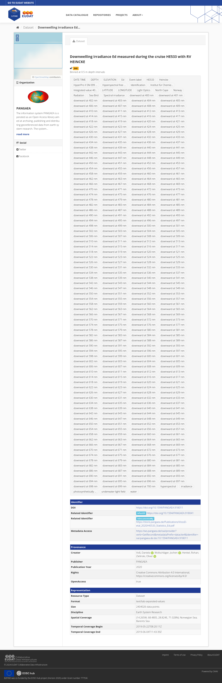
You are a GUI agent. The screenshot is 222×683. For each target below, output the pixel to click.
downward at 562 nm (85, 309)
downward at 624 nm (143, 387)
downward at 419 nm (114, 121)
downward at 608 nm (143, 366)
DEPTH (94, 79)
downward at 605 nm (172, 361)
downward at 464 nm (143, 178)
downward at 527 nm (114, 262)
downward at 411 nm (114, 111)
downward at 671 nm (114, 449)
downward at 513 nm (172, 241)
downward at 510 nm (85, 241)
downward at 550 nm (85, 293)
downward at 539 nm (114, 277)
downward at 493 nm (172, 215)
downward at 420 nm (143, 121)
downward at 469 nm (172, 184)
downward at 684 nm (143, 465)
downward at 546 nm (85, 288)
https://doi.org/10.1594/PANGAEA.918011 (159, 507)
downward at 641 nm (172, 408)
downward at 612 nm (143, 371)
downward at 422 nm (85, 126)
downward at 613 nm (172, 371)
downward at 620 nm (143, 382)
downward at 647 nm (114, 418)
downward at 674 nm (85, 455)
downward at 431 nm (114, 137)
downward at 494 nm (85, 220)
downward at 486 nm (85, 210)
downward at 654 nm (85, 429)
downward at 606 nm (85, 366)
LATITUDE (107, 90)
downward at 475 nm (114, 194)
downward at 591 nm (114, 345)
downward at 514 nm (85, 246)
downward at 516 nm (143, 246)
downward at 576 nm (143, 324)
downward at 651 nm (114, 423)
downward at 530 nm (85, 267)
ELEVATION (110, 79)
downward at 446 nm (85, 157)
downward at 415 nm (114, 116)
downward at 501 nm (172, 225)
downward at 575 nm (114, 324)
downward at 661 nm (172, 434)
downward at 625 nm (172, 387)
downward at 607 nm (114, 366)
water (134, 491)
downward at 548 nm (143, 288)
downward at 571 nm (114, 319)
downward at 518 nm (85, 251)
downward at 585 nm (172, 335)
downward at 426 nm (85, 131)
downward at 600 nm (143, 356)
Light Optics (143, 90)
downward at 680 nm (143, 460)
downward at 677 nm (172, 455)
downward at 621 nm (172, 382)
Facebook (22, 156)
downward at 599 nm (114, 356)
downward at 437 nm (172, 142)
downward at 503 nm (114, 231)
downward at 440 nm (143, 147)
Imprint (165, 654)
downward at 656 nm (143, 429)
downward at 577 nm (172, 324)
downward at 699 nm (114, 486)
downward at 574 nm (85, 324)
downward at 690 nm (85, 475)
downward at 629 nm (172, 392)
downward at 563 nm (114, 309)
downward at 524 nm (143, 257)
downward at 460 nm (143, 173)
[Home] (17, 27)
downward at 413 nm (172, 111)
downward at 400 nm (141, 95)
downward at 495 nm (114, 220)
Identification (138, 85)
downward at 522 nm (85, 257)
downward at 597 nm (172, 350)
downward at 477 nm (172, 194)
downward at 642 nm (85, 413)
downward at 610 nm (85, 371)
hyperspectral (168, 486)
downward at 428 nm (143, 131)
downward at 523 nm (114, 257)
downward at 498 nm (85, 225)
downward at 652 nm (143, 423)
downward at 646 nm (85, 418)
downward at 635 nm (114, 403)
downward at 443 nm (114, 152)
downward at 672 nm (143, 449)
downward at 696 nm (143, 481)
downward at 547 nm (114, 288)
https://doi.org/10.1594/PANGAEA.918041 (170, 513)
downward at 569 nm (172, 314)
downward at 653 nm (172, 423)
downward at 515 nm (114, 246)
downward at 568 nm (143, 314)
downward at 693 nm (172, 475)
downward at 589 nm (172, 340)
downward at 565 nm (172, 309)
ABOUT (138, 15)
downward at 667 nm (114, 444)
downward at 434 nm (85, 142)
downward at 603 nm (114, 361)
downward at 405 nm (172, 100)
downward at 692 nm (143, 475)
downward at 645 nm (172, 413)
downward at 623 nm (114, 387)
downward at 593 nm (172, 345)
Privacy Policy (196, 654)
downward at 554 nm (85, 298)
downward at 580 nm (143, 329)
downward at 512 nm (143, 241)
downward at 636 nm (143, 403)
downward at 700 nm (143, 486)
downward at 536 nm (143, 272)
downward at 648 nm (143, 418)
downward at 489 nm (172, 210)
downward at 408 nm (143, 105)
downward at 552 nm (143, 293)
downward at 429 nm (172, 131)
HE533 (150, 79)
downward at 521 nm (172, 251)
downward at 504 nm (143, 231)
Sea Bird (94, 95)
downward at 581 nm (172, 329)
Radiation (79, 95)
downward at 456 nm (143, 168)
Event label (135, 79)
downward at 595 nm (114, 350)
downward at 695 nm (114, 481)
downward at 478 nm (85, 199)
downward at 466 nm (85, 184)
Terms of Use (179, 654)
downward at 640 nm (143, 408)
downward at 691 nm (114, 475)
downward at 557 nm (172, 298)
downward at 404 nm (143, 100)
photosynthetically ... (85, 491)
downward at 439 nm (114, 147)
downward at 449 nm (172, 157)
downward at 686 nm (85, 470)
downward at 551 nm (114, 293)
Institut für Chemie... (161, 85)
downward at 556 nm (143, 298)
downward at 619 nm (114, 382)
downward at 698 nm (85, 486)
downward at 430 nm (85, 137)
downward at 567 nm (114, 314)
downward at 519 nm (114, 251)
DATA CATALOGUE (77, 15)
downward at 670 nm (85, 449)
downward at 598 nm (85, 356)
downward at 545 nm (172, 283)
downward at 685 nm (172, 465)
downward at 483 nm (114, 204)
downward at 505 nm (172, 231)
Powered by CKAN (210, 671)
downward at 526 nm (85, 262)
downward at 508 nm (143, 236)
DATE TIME (80, 79)
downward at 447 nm (114, 157)
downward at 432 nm (143, 137)
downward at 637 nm (172, 403)
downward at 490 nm (85, 215)
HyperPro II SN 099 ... (85, 85)
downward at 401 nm (171, 95)
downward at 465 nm (172, 178)
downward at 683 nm (114, 465)
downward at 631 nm (114, 397)
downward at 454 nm (85, 168)
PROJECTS (122, 15)
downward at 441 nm (172, 147)
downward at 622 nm (85, 387)
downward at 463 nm (114, 178)
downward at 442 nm (85, 152)
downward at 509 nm (172, 236)
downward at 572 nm (143, 319)
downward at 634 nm (85, 403)
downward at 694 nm (85, 481)
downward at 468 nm (143, 184)
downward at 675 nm (114, 455)
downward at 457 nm (172, 168)
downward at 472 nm (143, 189)
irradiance (186, 486)
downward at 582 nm (85, 335)
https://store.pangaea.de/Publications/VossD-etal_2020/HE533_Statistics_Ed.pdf (161, 523)
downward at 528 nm (143, 262)
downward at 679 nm (114, 460)
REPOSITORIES (102, 15)
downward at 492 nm (143, 215)
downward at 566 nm (85, 314)
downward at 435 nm (114, 142)
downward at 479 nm (114, 199)
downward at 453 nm (172, 163)
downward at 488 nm (143, 210)
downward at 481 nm (172, 199)
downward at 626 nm (85, 392)
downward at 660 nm (143, 434)
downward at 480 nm (143, 199)
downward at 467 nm (114, 184)
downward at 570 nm (85, 319)
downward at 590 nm (85, 345)
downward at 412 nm (143, 111)
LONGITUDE (125, 90)
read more (22, 134)
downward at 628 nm (143, 392)
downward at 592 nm (143, 345)
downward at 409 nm (172, 105)
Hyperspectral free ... (114, 85)
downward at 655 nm (114, 429)
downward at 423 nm (114, 126)
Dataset (28, 27)
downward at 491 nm (114, 215)
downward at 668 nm (143, 444)
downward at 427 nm (114, 131)
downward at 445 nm (172, 152)
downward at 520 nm (143, 251)
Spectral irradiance (114, 95)
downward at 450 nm (85, 163)
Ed (122, 79)
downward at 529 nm (172, 262)
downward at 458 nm (85, 173)
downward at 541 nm (172, 277)
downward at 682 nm (85, 465)
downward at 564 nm (143, 309)
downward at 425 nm (172, 126)
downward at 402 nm (85, 100)
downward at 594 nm (85, 350)
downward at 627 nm (114, 392)
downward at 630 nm (85, 397)
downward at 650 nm (85, 423)
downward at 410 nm (85, 111)
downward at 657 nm (172, 429)
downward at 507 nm (114, 236)
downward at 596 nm (143, 350)
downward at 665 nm (172, 439)
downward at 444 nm (143, 152)
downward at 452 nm (143, 163)
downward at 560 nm (143, 303)
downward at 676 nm (143, 455)
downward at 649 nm (172, 418)
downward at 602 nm (85, 361)
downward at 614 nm (85, 377)
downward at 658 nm (85, 434)
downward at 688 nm (143, 470)
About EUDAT (213, 654)
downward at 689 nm (172, 470)
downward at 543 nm (114, 283)
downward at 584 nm (143, 335)
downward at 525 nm (172, 257)
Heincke (163, 79)
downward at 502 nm (85, 231)
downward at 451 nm (114, 163)
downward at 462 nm (85, 178)
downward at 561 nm (172, 303)
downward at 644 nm (143, 413)
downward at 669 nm (172, 444)
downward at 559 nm (114, 303)
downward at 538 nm (85, 277)
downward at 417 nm (172, 116)
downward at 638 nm (85, 408)
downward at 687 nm (114, 470)
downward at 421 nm (172, 121)
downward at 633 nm (172, 397)
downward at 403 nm (114, 100)
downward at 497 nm (172, 220)
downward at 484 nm (143, 204)
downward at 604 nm (143, 361)
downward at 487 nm (114, 210)
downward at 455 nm (114, 168)
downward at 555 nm (114, 298)
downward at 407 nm (114, 105)
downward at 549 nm (172, 288)
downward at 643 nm (114, 413)
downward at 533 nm (172, 267)
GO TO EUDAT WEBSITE (21, 2)
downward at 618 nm (85, 382)
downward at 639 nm (114, 408)
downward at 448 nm (143, 157)
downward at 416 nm (143, 116)
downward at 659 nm (114, 434)
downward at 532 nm (143, 267)
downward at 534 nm (85, 272)
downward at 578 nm (85, 329)
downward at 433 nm (172, 137)
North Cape (161, 90)
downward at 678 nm (85, 460)
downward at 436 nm (143, 142)
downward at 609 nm (172, 366)
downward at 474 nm (85, 194)
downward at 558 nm (85, 303)
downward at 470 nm (85, 189)
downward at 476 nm (143, 194)
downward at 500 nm (143, 225)
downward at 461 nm (172, 173)
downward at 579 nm (114, 329)
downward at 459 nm (114, 173)
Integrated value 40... (85, 90)
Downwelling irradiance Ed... (59, 27)
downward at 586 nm (85, 340)
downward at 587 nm (114, 340)
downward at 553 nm (172, 293)
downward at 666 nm (85, 444)
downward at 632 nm (143, 397)
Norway (177, 90)
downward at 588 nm (143, 340)
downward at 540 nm (143, 277)
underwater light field (113, 491)
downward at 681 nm (172, 460)
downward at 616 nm (143, 377)
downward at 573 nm (172, 319)
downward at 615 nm (114, 377)
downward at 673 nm (172, 449)
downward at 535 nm (114, 272)
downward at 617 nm (172, 377)
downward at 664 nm (143, 439)
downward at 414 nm (85, 116)
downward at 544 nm (143, 283)
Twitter (21, 149)
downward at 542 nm (85, 283)
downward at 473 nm (172, 189)
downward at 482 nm (85, 204)
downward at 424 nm (143, 126)
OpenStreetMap (41, 77)
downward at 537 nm (172, 272)
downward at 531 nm (114, 267)
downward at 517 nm (172, 246)
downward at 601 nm (172, 356)
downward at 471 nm (114, 189)
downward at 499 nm (114, 225)
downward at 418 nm (85, 121)
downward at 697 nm (172, 481)
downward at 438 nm (85, 147)
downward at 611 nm (114, 371)
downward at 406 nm (85, 105)
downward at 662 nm (85, 439)
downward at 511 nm (114, 241)
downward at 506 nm (85, 236)
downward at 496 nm (143, 220)
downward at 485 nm (172, 204)
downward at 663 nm (114, 439)
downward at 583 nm (114, 335)
